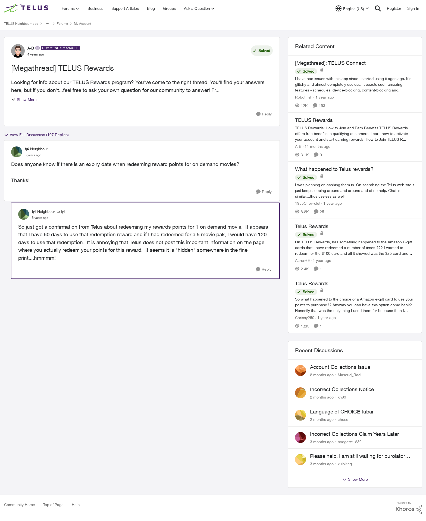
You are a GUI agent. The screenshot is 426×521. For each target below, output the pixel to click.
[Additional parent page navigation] (47, 23)
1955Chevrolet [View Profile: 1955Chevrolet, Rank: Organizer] (307, 203)
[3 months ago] (322, 441)
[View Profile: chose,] (300, 415)
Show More (24, 99)
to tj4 (61, 211)
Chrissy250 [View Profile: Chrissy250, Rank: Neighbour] (304, 317)
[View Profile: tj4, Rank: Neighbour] (16, 151)
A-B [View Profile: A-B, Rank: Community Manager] (30, 48)
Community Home (19, 504)
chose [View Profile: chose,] (343, 419)
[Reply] (264, 114)
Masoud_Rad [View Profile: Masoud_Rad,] (349, 374)
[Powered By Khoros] (409, 508)
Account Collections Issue (340, 367)
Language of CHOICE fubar (342, 412)
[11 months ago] (316, 146)
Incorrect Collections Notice (342, 389)
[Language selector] (352, 8)
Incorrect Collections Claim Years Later (354, 434)
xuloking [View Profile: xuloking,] (345, 463)
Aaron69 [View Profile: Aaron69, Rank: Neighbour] (302, 260)
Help (76, 504)
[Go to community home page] (27, 8)
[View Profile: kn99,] (300, 392)
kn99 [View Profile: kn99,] (342, 397)
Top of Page (53, 504)
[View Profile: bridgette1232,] (300, 437)
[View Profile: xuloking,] (300, 459)
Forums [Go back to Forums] (62, 24)
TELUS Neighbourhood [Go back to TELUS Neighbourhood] (21, 24)
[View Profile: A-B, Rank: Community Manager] (18, 51)
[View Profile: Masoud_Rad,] (300, 370)
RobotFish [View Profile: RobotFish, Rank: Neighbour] (303, 97)
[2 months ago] (322, 375)
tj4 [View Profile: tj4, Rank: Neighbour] (27, 148)
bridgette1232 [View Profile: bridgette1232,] (350, 441)
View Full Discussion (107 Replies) (36, 134)
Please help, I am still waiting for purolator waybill (357, 456)
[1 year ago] (324, 97)
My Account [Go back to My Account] (82, 24)
